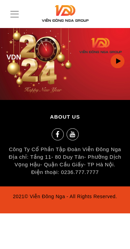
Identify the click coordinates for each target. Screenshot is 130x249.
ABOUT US (65, 117)
